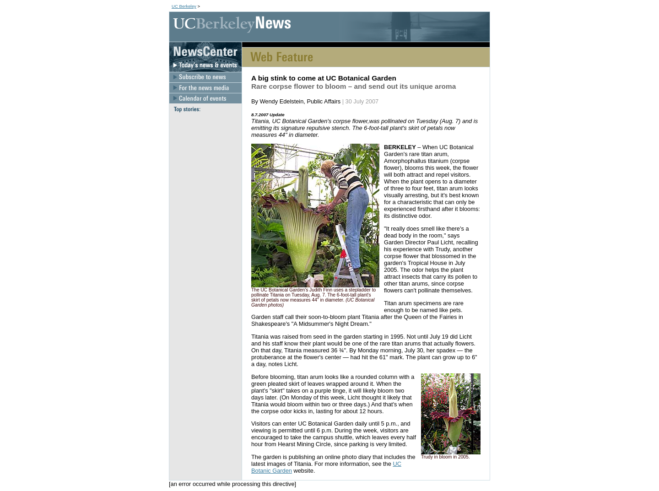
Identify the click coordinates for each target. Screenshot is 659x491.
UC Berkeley (184, 6)
